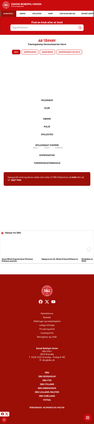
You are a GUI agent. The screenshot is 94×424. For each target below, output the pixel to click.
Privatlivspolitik (47, 329)
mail (74, 177)
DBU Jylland (47, 384)
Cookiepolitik (47, 333)
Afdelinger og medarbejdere (47, 321)
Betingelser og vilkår (47, 337)
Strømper (59, 148)
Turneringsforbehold (47, 163)
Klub (47, 108)
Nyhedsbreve (47, 314)
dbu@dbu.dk (48, 360)
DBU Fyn (47, 381)
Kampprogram (30, 52)
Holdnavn (47, 100)
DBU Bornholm (47, 377)
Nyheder (47, 318)
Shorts (47, 148)
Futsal (47, 400)
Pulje (47, 127)
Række (47, 119)
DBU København (47, 388)
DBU (47, 373)
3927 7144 (16, 180)
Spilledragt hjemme (47, 145)
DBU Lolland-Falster (47, 392)
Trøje (35, 148)
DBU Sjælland (47, 396)
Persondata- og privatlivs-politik (47, 408)
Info (16, 52)
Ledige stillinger (47, 325)
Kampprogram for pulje (69, 52)
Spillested (47, 135)
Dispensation (47, 155)
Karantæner (47, 52)
